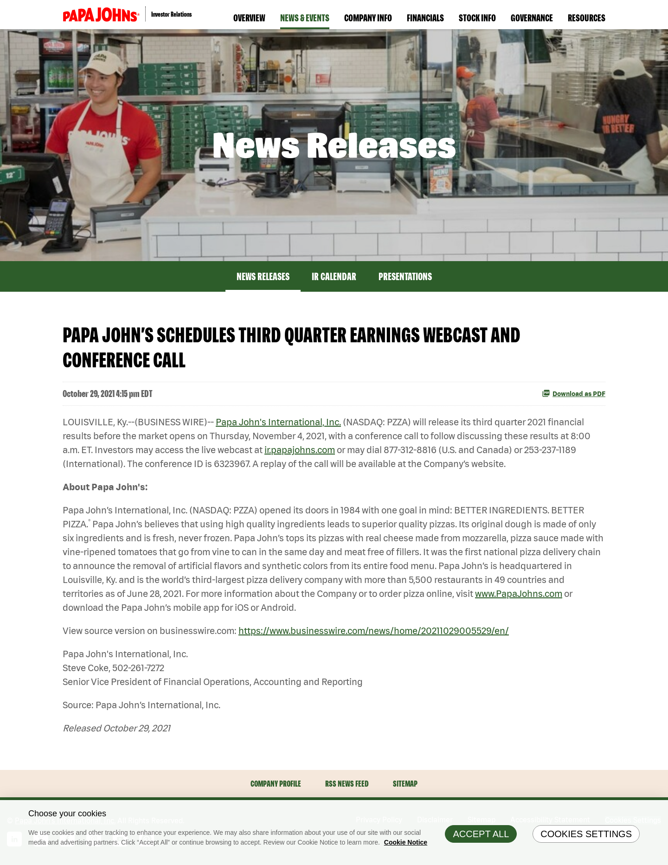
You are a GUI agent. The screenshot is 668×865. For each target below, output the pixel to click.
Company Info (368, 17)
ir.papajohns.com (299, 449)
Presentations (405, 276)
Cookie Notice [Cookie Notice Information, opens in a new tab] (405, 846)
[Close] (658, 813)
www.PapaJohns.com (518, 593)
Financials (425, 17)
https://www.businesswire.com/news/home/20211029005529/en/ (373, 630)
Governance (532, 17)
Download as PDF (573, 393)
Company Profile (275, 783)
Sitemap (405, 783)
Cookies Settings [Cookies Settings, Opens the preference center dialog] (586, 838)
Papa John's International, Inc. (278, 421)
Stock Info (477, 17)
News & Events (304, 17)
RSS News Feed (347, 783)
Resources (586, 17)
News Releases (263, 276)
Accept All (481, 838)
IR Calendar (334, 276)
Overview (249, 17)
